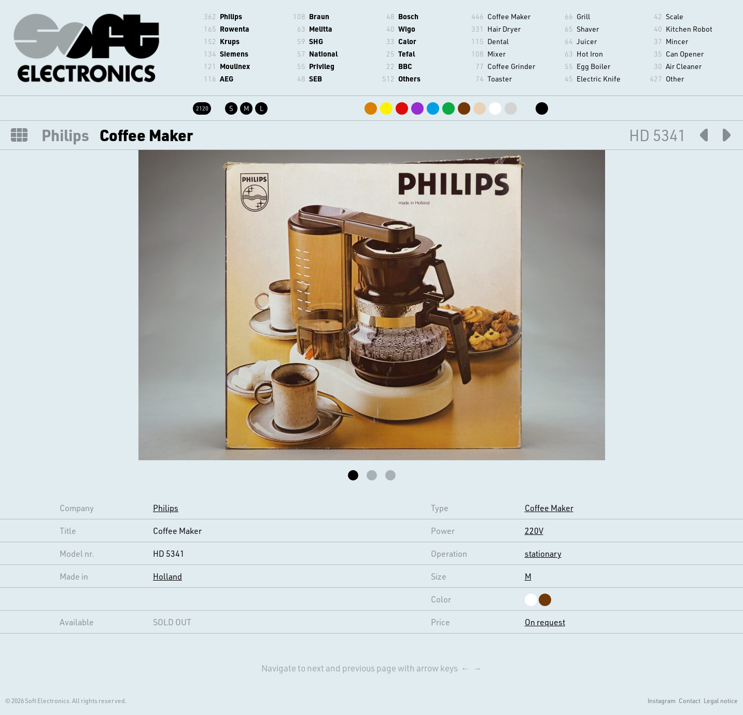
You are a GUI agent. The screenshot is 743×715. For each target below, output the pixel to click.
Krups (230, 41)
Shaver (588, 29)
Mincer (677, 41)
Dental (498, 41)
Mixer (496, 54)
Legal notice (721, 700)
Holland (167, 576)
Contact (689, 700)
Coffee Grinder (511, 66)
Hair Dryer (504, 29)
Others (409, 79)
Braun (319, 16)
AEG (226, 79)
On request (545, 621)
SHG (316, 41)
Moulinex (235, 66)
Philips (231, 16)
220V (534, 530)
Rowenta (234, 29)
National (323, 54)
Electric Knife (599, 79)
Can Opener (685, 54)
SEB (315, 79)
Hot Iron (590, 54)
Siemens (234, 54)
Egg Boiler (593, 66)
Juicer (587, 41)
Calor (407, 41)
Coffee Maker (508, 16)
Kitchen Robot (689, 29)
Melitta (320, 29)
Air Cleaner (684, 66)
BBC (405, 66)
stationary (543, 553)
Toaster (499, 79)
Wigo (406, 29)
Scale (674, 16)
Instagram (662, 700)
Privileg (321, 66)
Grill (583, 16)
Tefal (406, 54)
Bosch (408, 16)
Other (675, 79)
